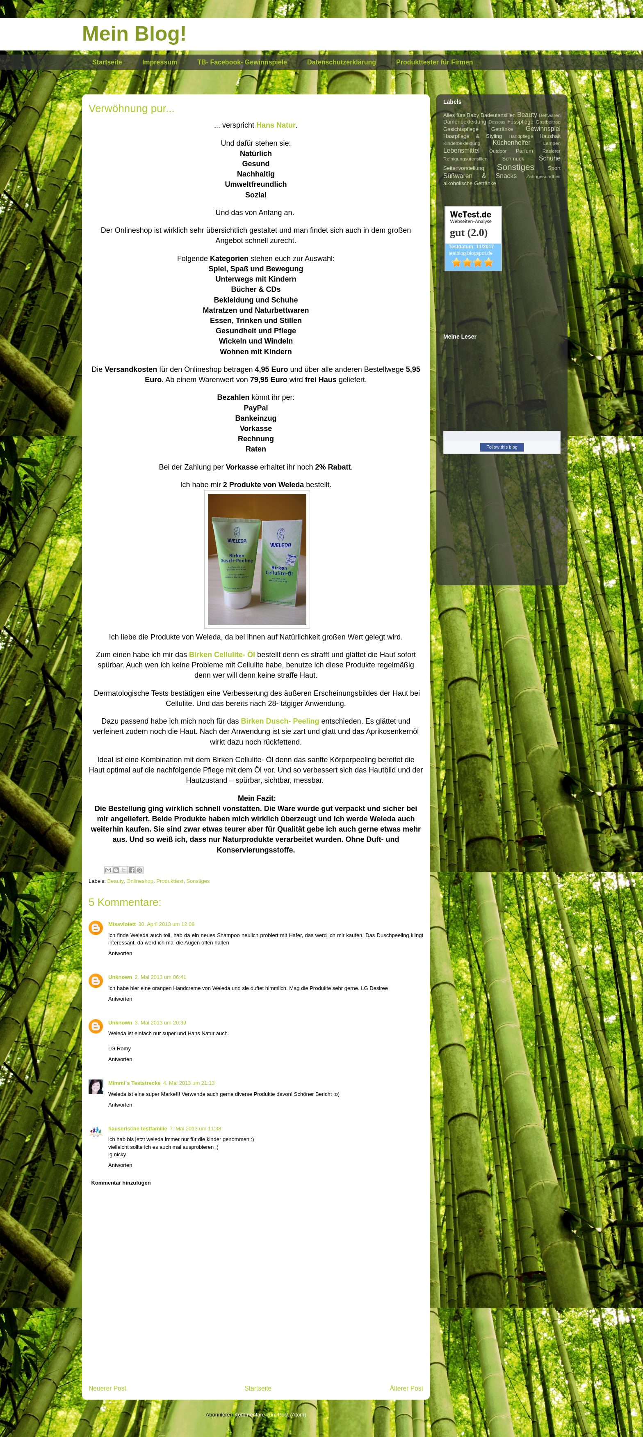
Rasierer (552, 151)
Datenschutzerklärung (341, 62)
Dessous (497, 122)
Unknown (120, 977)
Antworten (120, 953)
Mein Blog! (134, 33)
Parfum (524, 151)
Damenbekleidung (464, 122)
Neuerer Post (107, 1388)
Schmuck (513, 159)
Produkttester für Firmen (434, 62)
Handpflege (520, 136)
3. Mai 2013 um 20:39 (161, 1023)
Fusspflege (520, 122)
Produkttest (169, 881)
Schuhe (550, 158)
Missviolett (122, 924)
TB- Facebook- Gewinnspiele (242, 62)
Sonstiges (198, 881)
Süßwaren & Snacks (480, 175)
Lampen (552, 143)
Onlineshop (139, 881)
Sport (554, 168)
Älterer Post (406, 1388)
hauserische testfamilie (137, 1128)
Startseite (107, 62)
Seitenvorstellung (463, 168)
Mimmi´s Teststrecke (134, 1083)
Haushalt (550, 136)
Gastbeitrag (548, 121)
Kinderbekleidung (461, 143)
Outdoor (497, 151)
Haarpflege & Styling (472, 136)
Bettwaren (550, 115)
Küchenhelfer (512, 142)
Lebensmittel (461, 150)
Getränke (502, 129)
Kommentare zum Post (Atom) (270, 1415)
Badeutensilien (498, 115)
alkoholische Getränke (469, 183)
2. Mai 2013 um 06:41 (161, 977)
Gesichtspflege (461, 129)
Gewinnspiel (543, 128)
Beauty (115, 881)
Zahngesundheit (543, 176)
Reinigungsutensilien (465, 158)
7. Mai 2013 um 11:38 (195, 1128)
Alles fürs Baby (461, 115)
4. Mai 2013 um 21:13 (189, 1083)
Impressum (159, 62)
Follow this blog (502, 447)
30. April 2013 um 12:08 (166, 924)
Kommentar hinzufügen (121, 1183)
